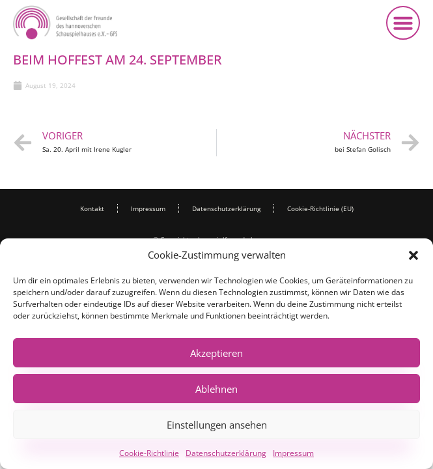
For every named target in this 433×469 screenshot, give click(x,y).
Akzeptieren (216, 353)
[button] (413, 255)
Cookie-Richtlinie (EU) (320, 208)
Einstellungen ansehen (217, 424)
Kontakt (92, 208)
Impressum (293, 453)
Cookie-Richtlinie (149, 453)
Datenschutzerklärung (226, 453)
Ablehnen (216, 388)
